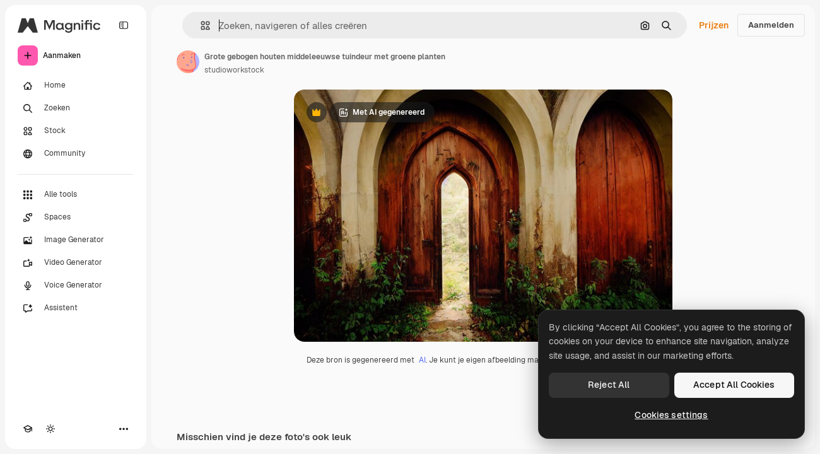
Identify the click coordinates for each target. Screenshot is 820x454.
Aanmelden (771, 25)
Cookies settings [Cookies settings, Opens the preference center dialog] (671, 415)
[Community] (76, 154)
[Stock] (76, 131)
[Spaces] (76, 217)
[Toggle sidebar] (124, 25)
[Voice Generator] (76, 286)
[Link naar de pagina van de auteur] (188, 61)
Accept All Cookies (734, 384)
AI (422, 360)
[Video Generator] (76, 263)
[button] (200, 25)
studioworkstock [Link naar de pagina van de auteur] (234, 70)
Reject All (609, 384)
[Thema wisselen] (50, 429)
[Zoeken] (76, 108)
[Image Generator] (76, 240)
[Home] (76, 86)
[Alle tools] (76, 195)
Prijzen (714, 25)
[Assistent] (76, 308)
